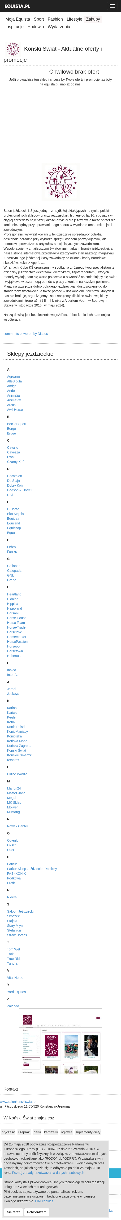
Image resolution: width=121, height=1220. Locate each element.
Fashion (55, 19)
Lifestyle (74, 19)
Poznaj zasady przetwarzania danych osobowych (48, 1173)
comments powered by (26, 334)
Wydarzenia (59, 26)
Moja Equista (17, 19)
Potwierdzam (36, 1212)
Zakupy (93, 19)
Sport (39, 19)
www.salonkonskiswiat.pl (18, 1102)
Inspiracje (14, 26)
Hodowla (35, 26)
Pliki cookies (44, 1201)
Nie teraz (13, 1212)
